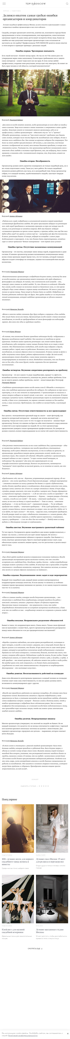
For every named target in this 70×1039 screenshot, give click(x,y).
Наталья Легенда (16, 309)
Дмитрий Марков (17, 271)
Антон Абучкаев (16, 216)
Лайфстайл (41, 855)
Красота (39, 925)
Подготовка (7, 855)
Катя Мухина (15, 331)
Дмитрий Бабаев (16, 120)
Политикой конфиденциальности (23, 1036)
